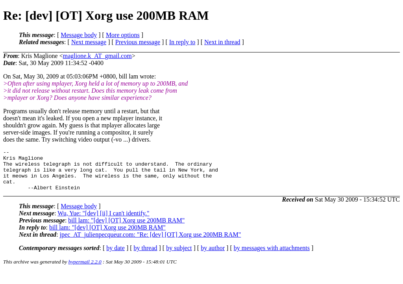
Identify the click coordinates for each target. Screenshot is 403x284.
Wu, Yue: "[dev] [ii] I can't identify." (103, 221)
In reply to (182, 42)
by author (213, 256)
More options (123, 35)
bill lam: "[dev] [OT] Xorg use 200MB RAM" (126, 228)
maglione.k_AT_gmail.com (97, 55)
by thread (145, 256)
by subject (179, 256)
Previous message (137, 42)
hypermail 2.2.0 (85, 270)
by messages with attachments (272, 256)
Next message (88, 42)
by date (115, 256)
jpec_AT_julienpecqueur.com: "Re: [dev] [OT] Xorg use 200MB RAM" (150, 242)
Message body (79, 35)
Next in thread (222, 42)
